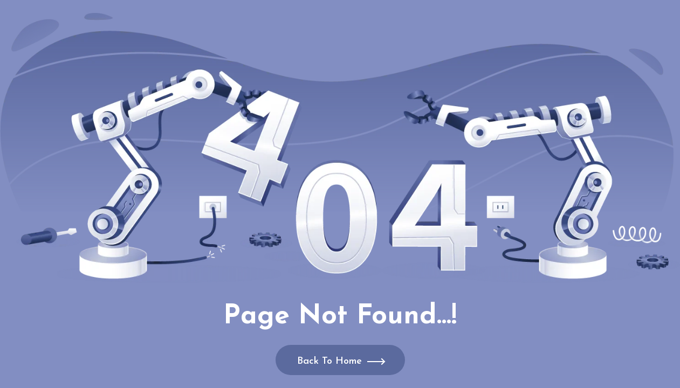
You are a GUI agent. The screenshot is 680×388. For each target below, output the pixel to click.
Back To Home (329, 361)
